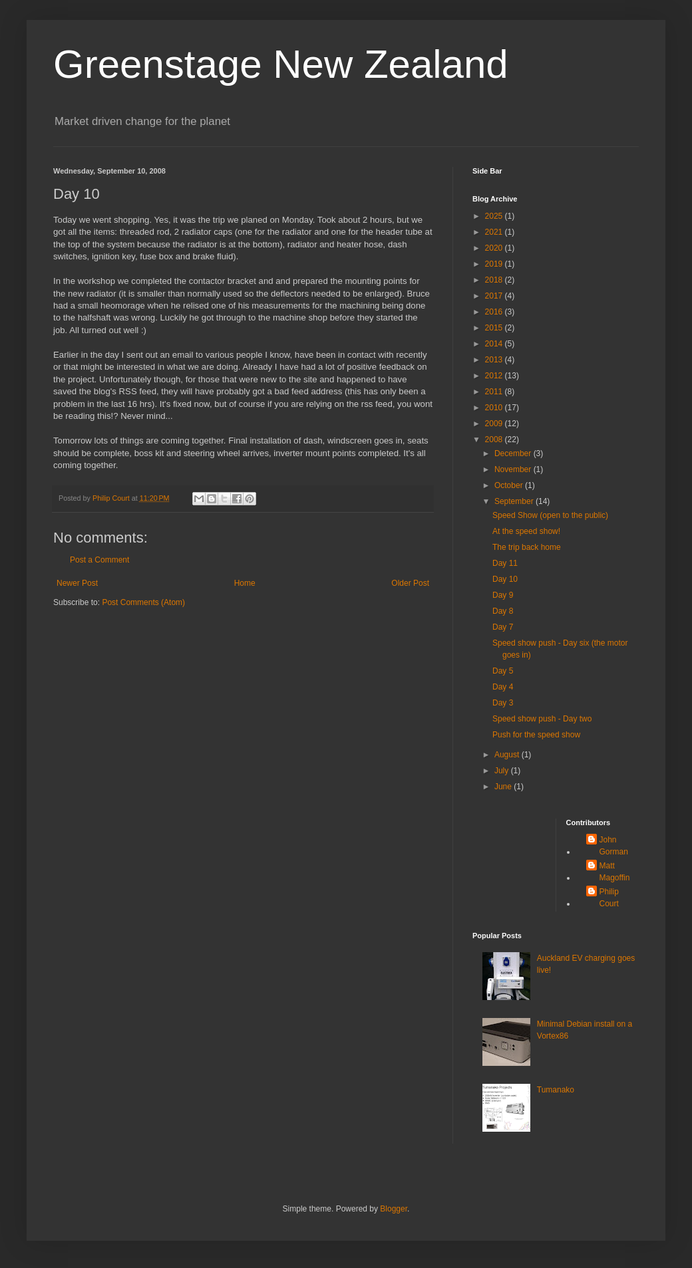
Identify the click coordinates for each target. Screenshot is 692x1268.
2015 (495, 327)
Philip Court (609, 897)
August (508, 754)
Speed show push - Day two (542, 718)
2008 (495, 439)
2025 (495, 216)
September (515, 501)
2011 (495, 391)
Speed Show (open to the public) (550, 515)
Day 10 (505, 579)
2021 (495, 232)
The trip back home (526, 547)
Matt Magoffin (615, 871)
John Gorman (614, 845)
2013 (495, 359)
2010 (495, 407)
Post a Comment (99, 560)
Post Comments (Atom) (143, 602)
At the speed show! (526, 531)
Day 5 (502, 671)
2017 (495, 296)
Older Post (410, 583)
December (514, 453)
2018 (495, 280)
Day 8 (502, 611)
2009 (495, 423)
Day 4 (502, 687)
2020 (495, 248)
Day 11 (505, 563)
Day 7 (502, 627)
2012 (495, 375)
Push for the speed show (536, 734)
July (502, 770)
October (509, 485)
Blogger (393, 1208)
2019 (495, 264)
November (514, 469)
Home (245, 583)
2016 (495, 312)
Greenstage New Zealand (280, 64)
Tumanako (555, 1089)
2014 (495, 343)
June (504, 786)
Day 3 (502, 702)
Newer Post (77, 583)
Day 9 (502, 595)
